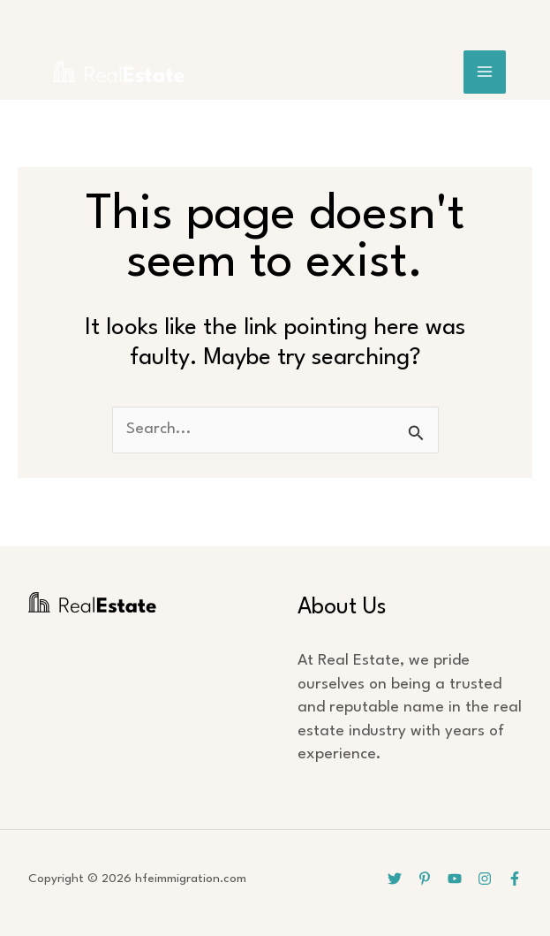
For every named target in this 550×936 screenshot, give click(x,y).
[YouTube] (455, 878)
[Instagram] (485, 878)
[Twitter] (395, 878)
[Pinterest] (425, 878)
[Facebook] (515, 878)
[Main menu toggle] (485, 72)
